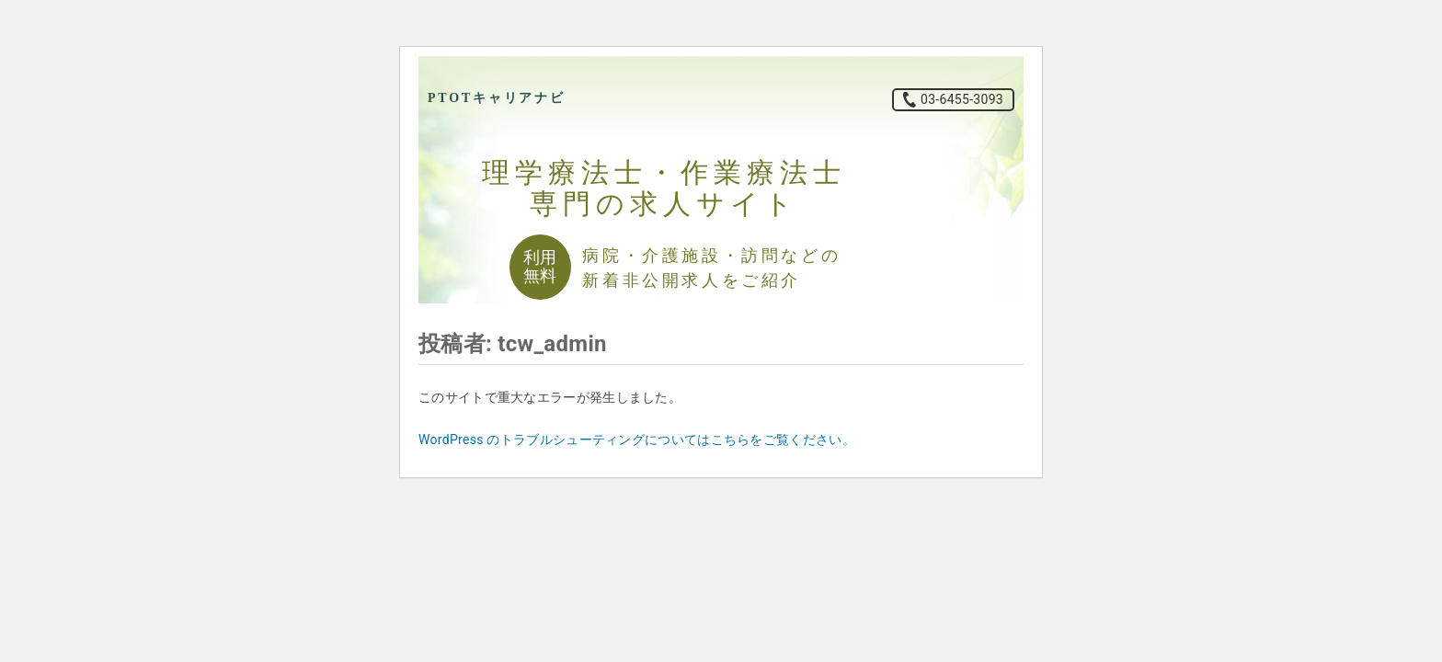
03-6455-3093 (962, 99)
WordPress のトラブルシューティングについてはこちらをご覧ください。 (636, 439)
